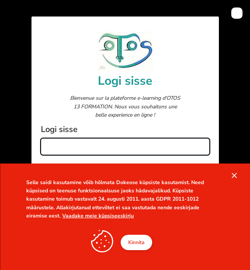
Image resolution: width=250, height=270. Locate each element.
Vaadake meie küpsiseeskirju (98, 215)
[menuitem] (237, 13)
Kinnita (136, 242)
